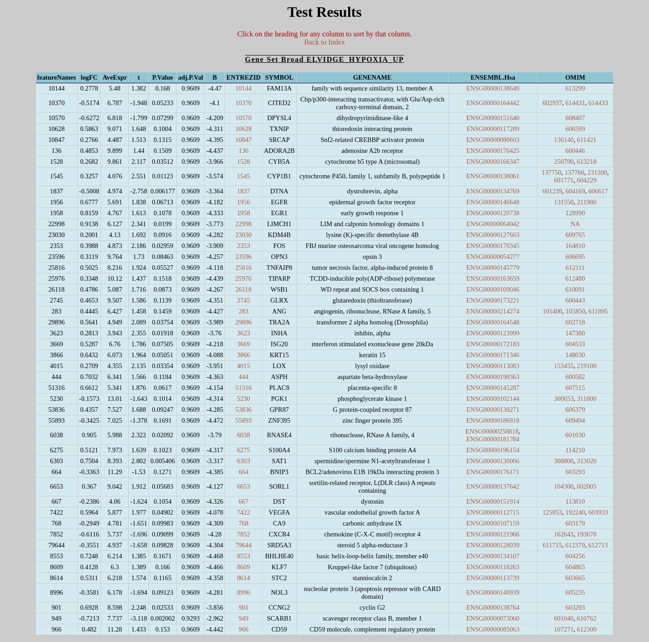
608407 (575, 117)
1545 (243, 176)
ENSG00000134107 (493, 556)
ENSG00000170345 (493, 245)
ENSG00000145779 (493, 267)
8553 (243, 556)
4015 (243, 365)
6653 (243, 486)
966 (243, 629)
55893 (243, 420)
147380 (575, 333)
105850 (575, 311)
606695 (575, 256)
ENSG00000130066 (493, 461)
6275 (243, 450)
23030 (243, 234)
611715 (552, 545)
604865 (575, 567)
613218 (586, 161)
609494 (575, 420)
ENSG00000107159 (493, 523)
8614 (243, 577)
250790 (563, 161)
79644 (243, 545)
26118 (243, 289)
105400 (552, 311)
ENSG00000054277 (493, 256)
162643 (563, 534)
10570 (243, 117)
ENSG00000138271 (493, 409)
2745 (243, 300)
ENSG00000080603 (493, 139)
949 (243, 618)
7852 (243, 534)
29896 (243, 322)
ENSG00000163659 (493, 278)
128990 (575, 213)
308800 (563, 461)
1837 (243, 191)
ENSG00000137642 (493, 486)
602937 (552, 102)
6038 (243, 435)
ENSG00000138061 (493, 176)
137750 (551, 172)
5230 (243, 398)
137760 (574, 172)
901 (243, 607)
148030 (575, 355)
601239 (552, 191)
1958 (243, 213)
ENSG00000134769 (493, 191)
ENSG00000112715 (492, 512)
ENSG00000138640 (493, 88)
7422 (243, 512)
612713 (598, 545)
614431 (575, 102)
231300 (597, 172)
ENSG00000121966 (493, 534)
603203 (575, 607)
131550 (563, 202)
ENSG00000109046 (493, 289)
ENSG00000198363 (493, 376)
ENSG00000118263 (492, 567)
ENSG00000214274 (493, 311)
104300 (563, 486)
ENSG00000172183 (493, 344)
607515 (575, 387)
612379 (575, 545)
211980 (587, 202)
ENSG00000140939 (493, 592)
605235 (575, 592)
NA (575, 223)
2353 (243, 245)
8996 (243, 592)
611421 (587, 139)
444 (243, 376)
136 (243, 150)
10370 (243, 102)
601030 (575, 435)
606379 (575, 409)
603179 (575, 523)
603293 (575, 471)
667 (243, 501)
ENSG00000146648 (493, 202)
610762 (586, 618)
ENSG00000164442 (493, 102)
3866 (243, 355)
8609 (243, 567)
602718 (575, 322)
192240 (575, 512)
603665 (575, 577)
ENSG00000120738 (493, 213)
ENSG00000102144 (493, 398)
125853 (552, 512)
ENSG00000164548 (493, 322)
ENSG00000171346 (493, 355)
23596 (243, 256)
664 (243, 471)
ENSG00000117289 (492, 128)
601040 (563, 618)
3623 (243, 333)
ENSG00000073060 (493, 618)
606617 (598, 191)
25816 (243, 267)
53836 (243, 409)
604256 (575, 556)
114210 (575, 450)
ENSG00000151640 (493, 117)
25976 (243, 278)
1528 (243, 161)
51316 (243, 387)
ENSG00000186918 (493, 420)
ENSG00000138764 (493, 607)
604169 (575, 191)
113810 (575, 501)
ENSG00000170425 (493, 150)
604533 (575, 344)
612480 (575, 278)
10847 (243, 139)
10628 (243, 128)
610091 (575, 289)
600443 (575, 300)
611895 (598, 311)
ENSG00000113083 (492, 365)
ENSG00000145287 (493, 387)
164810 (575, 245)
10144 (243, 88)
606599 (575, 128)
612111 (575, 267)
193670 (586, 534)
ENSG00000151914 (493, 501)
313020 (586, 461)
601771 (563, 180)
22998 (243, 223)
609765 (575, 234)
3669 (243, 344)
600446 (575, 150)
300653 (563, 398)
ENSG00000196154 (493, 450)
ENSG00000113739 (492, 577)
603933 (598, 512)
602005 (586, 486)
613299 (575, 88)
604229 (586, 180)
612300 (586, 629)
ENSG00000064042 (493, 223)
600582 (575, 376)
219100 (586, 365)
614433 (598, 102)
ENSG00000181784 (493, 439)
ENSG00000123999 (493, 333)
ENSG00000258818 (492, 431)
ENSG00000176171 (493, 471)
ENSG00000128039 (493, 545)
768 (243, 523)
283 (243, 311)
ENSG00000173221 (493, 300)
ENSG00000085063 (493, 629)
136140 (563, 139)
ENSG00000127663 (493, 234)
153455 (563, 365)
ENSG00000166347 (493, 161)
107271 (563, 629)
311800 (587, 398)
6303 (243, 461)
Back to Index (324, 42)
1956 (243, 202)
